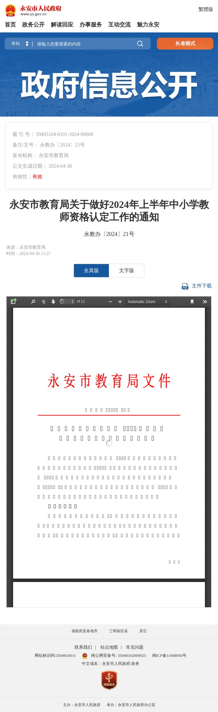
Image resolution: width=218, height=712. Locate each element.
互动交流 (119, 25)
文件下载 (196, 286)
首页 (10, 25)
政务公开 (33, 25)
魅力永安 (148, 25)
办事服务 (91, 25)
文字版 (126, 270)
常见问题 (134, 647)
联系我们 (83, 647)
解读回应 (62, 25)
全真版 (91, 270)
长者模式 (185, 43)
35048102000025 (131, 655)
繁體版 (205, 9)
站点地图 (109, 647)
